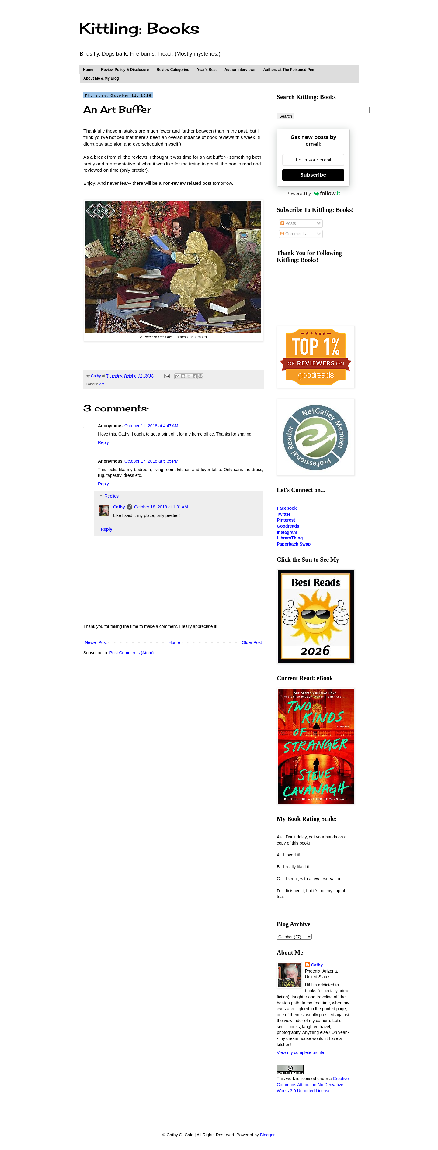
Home (88, 69)
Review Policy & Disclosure (125, 69)
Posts (288, 223)
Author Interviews (239, 69)
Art (101, 384)
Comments (293, 233)
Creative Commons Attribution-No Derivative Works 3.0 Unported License (313, 1084)
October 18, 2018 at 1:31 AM (161, 506)
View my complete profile (300, 1052)
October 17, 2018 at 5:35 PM (151, 461)
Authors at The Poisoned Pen (288, 69)
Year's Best (207, 69)
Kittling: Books (139, 28)
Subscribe (313, 175)
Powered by (313, 193)
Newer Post (96, 642)
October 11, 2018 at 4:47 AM (151, 425)
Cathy (119, 506)
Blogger (267, 1134)
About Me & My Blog (101, 78)
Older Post (252, 642)
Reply (103, 442)
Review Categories (173, 69)
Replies (111, 496)
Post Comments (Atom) (131, 652)
